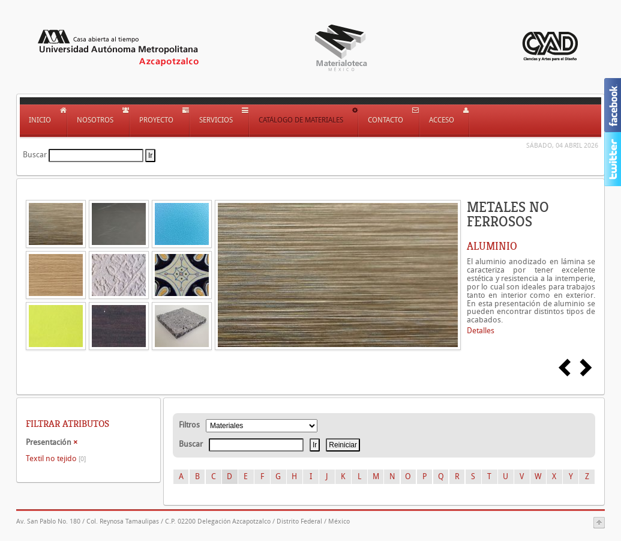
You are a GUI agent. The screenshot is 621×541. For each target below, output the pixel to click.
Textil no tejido (56, 458)
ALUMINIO (492, 246)
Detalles (480, 330)
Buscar (35, 154)
